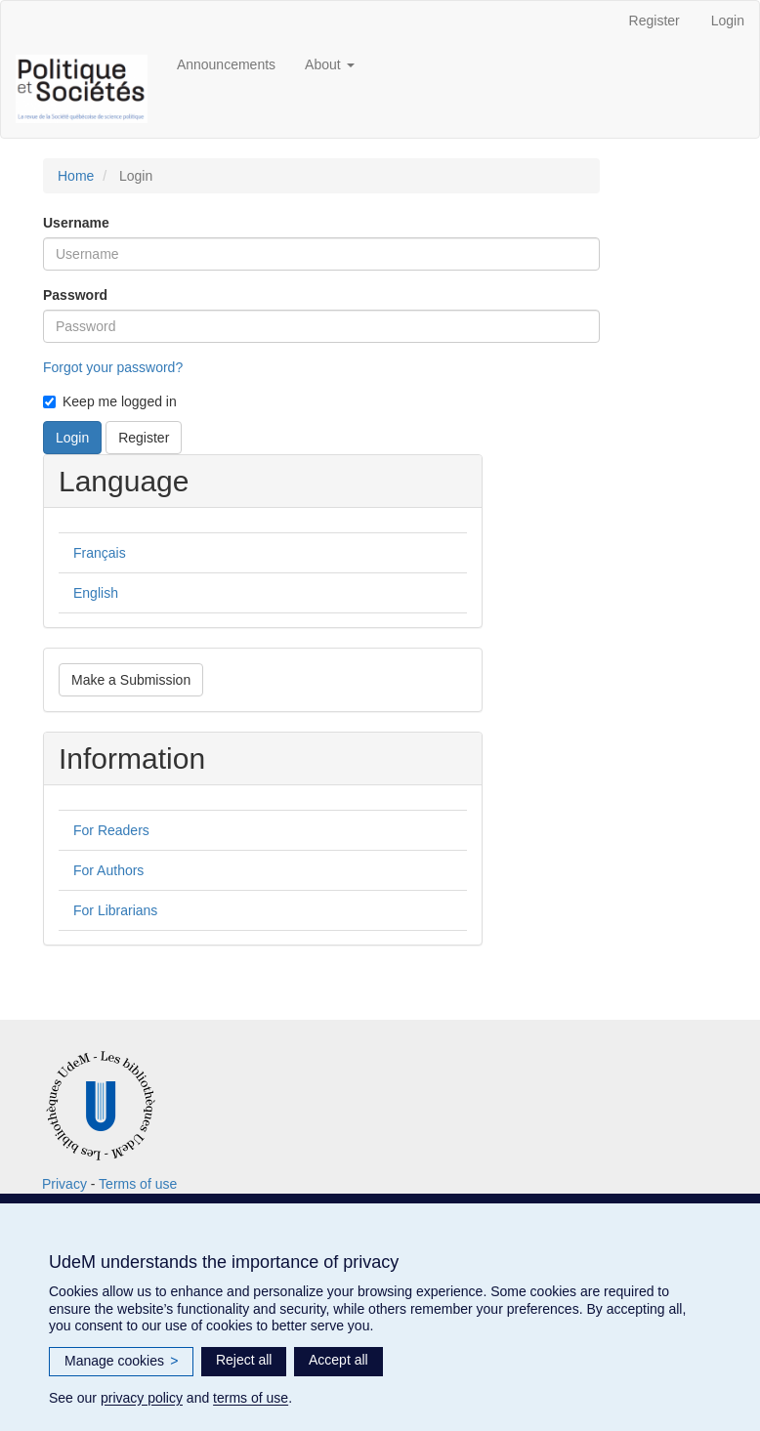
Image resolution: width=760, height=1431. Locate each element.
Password (75, 295)
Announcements (226, 64)
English (95, 593)
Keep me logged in (110, 401)
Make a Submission (130, 680)
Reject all (244, 1360)
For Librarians (115, 910)
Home (76, 176)
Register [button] (143, 437)
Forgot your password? (113, 367)
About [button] (329, 64)
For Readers (111, 830)
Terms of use (138, 1184)
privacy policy (142, 1398)
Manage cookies (121, 1361)
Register (654, 20)
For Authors (108, 870)
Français (99, 553)
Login (727, 20)
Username (76, 223)
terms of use (250, 1398)
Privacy (64, 1184)
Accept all (338, 1360)
